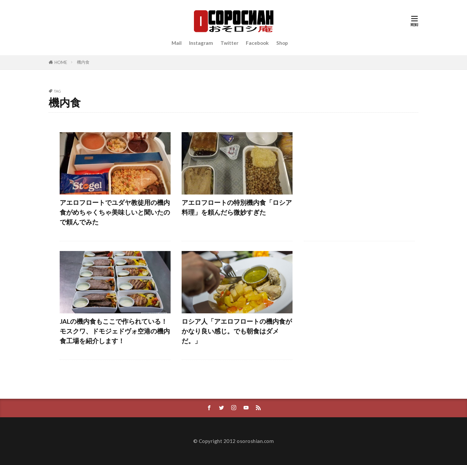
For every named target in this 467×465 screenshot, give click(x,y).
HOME (60, 62)
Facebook (257, 43)
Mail (177, 43)
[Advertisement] (359, 181)
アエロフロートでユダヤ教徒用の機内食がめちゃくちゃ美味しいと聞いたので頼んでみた (115, 211)
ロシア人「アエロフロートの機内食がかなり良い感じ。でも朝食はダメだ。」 (237, 330)
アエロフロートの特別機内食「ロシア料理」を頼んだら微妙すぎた (237, 207)
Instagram (201, 43)
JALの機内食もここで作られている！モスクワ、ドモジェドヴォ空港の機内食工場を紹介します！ (115, 330)
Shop (282, 43)
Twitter (229, 43)
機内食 (83, 62)
